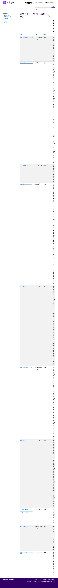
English (36, 9)
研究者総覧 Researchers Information (39, 3)
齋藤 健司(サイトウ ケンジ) (26, 63)
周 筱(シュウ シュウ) (25, 286)
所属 (36, 34)
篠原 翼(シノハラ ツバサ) (26, 184)
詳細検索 (6, 18)
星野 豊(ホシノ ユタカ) (25, 441)
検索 (53, 6)
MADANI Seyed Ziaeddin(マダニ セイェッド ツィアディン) (26, 511)
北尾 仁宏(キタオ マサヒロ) (26, 37)
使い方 (4, 21)
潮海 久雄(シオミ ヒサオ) (26, 165)
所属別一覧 (6, 15)
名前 (21, 34)
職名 (45, 34)
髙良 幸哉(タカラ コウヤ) (26, 367)
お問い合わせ (6, 23)
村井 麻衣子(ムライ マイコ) (26, 526)
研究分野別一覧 (7, 17)
